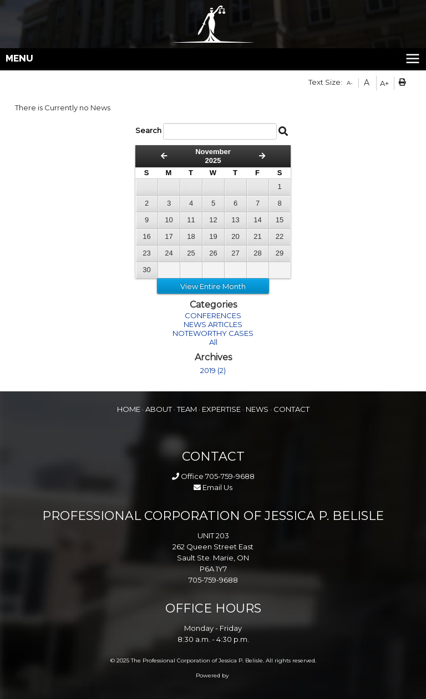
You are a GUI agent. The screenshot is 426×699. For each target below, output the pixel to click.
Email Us (213, 487)
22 (279, 236)
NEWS (257, 409)
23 (146, 253)
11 (191, 220)
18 (191, 236)
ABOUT (158, 409)
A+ (384, 83)
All (213, 342)
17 (169, 236)
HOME (128, 409)
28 (257, 253)
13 (235, 220)
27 (235, 253)
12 (213, 220)
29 (279, 253)
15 (279, 220)
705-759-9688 (230, 476)
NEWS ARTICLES (213, 324)
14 (257, 220)
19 (213, 236)
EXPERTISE (221, 409)
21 (257, 236)
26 (213, 253)
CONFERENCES (213, 315)
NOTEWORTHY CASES (213, 333)
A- (350, 82)
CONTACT (291, 409)
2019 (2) (213, 370)
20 (235, 236)
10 (169, 220)
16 (146, 236)
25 (191, 253)
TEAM (187, 409)
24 (169, 253)
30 (146, 270)
